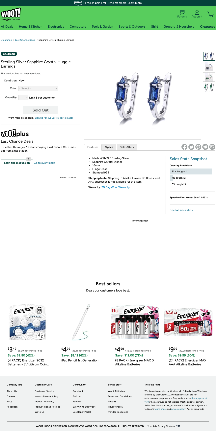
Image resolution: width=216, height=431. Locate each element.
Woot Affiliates (116, 391)
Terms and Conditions (120, 396)
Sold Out (41, 110)
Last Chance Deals (25, 40)
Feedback (12, 406)
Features (92, 147)
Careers (11, 396)
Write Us (39, 412)
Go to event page (44, 163)
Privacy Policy (115, 406)
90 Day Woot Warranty (115, 187)
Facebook (78, 391)
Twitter (77, 396)
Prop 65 (112, 401)
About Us (12, 391)
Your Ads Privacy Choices (161, 426)
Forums (182, 14)
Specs (109, 147)
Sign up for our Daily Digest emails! (54, 117)
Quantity (11, 97)
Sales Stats (127, 147)
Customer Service (44, 391)
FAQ (9, 401)
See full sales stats (181, 210)
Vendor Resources (118, 412)
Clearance (6, 40)
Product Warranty (44, 401)
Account (197, 14)
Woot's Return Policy (46, 396)
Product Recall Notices (47, 406)
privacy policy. (178, 409)
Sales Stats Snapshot (188, 158)
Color (13, 88)
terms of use (160, 409)
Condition (10, 80)
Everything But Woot (84, 406)
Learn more (135, 3)
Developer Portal (82, 412)
